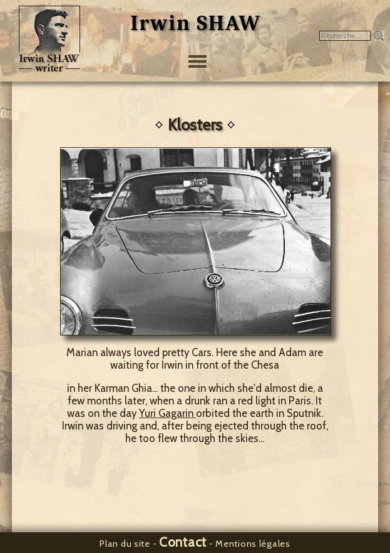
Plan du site (125, 543)
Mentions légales (252, 543)
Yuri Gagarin (167, 413)
